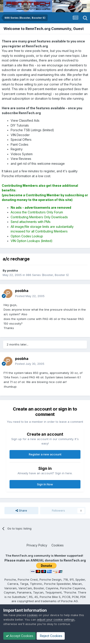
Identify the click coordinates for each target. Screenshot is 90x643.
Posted (30, 296)
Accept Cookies (19, 636)
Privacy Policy (37, 545)
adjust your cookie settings (55, 619)
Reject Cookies (50, 636)
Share (21, 510)
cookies (32, 615)
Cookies (57, 545)
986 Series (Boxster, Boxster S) (47, 275)
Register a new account (45, 454)
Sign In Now (45, 484)
